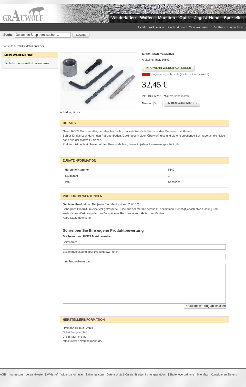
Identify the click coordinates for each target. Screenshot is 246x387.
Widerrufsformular (71, 374)
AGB (3, 374)
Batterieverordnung (182, 374)
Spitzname (70, 242)
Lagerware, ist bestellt (180, 74)
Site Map (202, 374)
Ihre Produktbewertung (78, 261)
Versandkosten (179, 95)
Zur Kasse (219, 27)
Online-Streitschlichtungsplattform (146, 374)
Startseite (7, 46)
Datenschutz (114, 374)
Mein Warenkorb (199, 27)
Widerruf (52, 374)
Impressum (16, 374)
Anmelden (236, 27)
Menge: (147, 103)
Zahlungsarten (95, 374)
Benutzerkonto (176, 27)
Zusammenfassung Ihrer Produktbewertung (90, 251)
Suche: (8, 35)
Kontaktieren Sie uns (224, 374)
